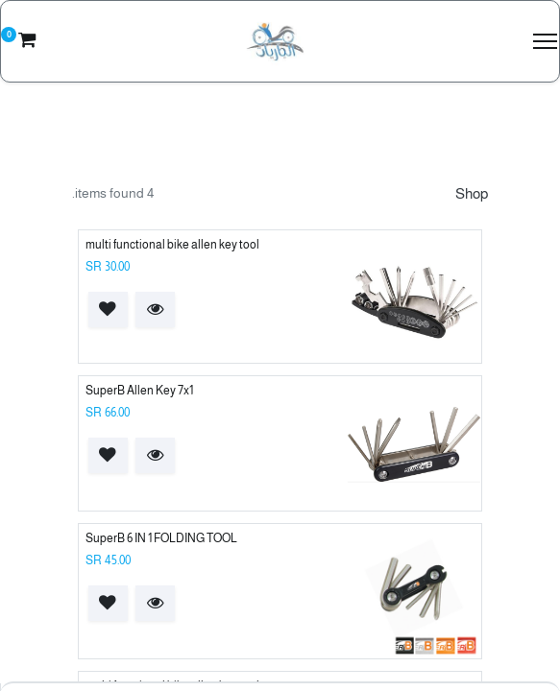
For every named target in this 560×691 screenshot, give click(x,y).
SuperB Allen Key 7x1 (139, 390)
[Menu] (545, 42)
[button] (155, 309)
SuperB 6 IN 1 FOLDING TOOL (161, 538)
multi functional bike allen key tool (172, 244)
